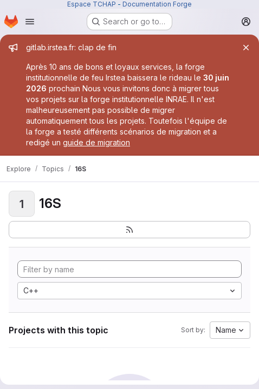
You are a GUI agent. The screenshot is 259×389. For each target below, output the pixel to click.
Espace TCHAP (91, 4)
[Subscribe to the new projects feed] (129, 229)
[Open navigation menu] (29, 21)
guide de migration (96, 142)
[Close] (245, 47)
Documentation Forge (157, 4)
